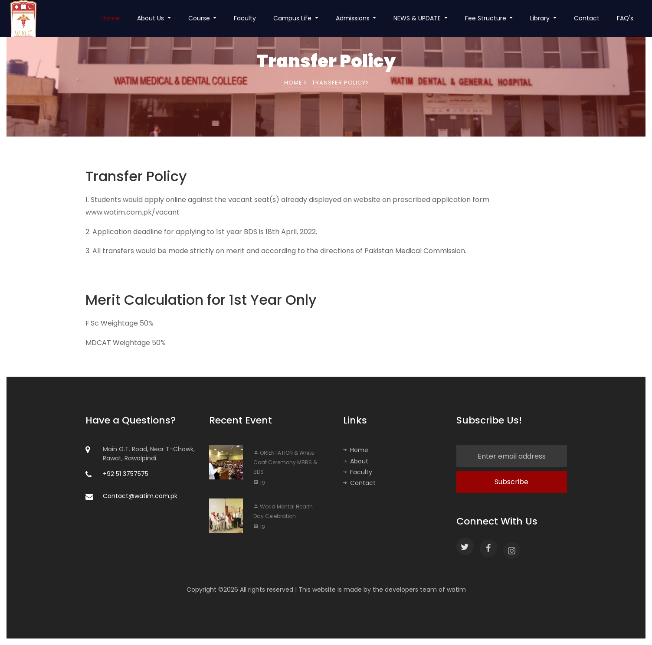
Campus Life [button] (293, 18)
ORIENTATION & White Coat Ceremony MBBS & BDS (285, 462)
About (355, 461)
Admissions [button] (353, 18)
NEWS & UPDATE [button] (417, 18)
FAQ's (625, 18)
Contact (587, 18)
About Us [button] (151, 18)
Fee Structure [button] (486, 18)
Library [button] (540, 18)
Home (111, 18)
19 (259, 482)
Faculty (245, 18)
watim (456, 589)
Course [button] (200, 18)
